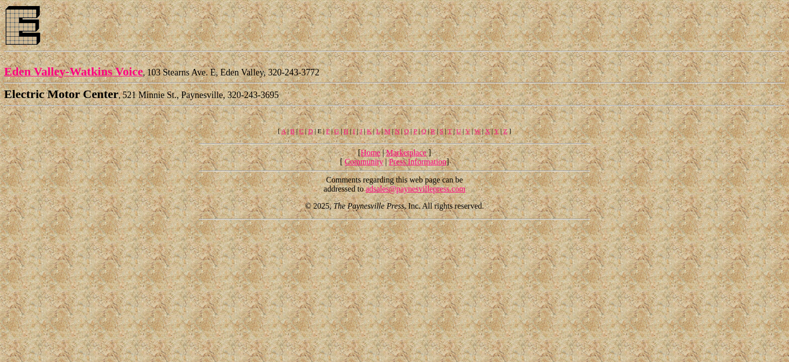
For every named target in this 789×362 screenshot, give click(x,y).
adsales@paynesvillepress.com (415, 189)
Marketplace (406, 152)
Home (370, 152)
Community (364, 161)
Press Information (417, 161)
